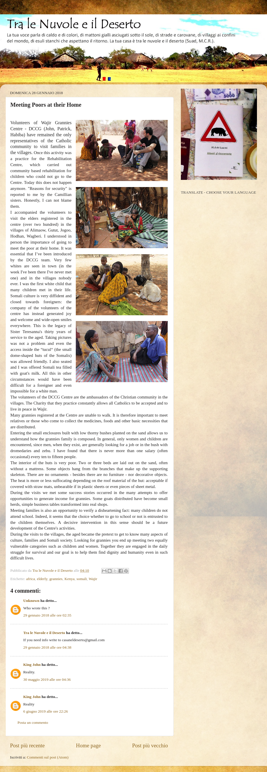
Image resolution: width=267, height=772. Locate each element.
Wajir (93, 579)
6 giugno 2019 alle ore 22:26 (45, 711)
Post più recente (27, 745)
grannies (56, 579)
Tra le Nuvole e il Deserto (44, 633)
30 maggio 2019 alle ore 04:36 (47, 679)
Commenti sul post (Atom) (47, 757)
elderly (42, 579)
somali (81, 579)
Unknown (31, 600)
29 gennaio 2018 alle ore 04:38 (47, 647)
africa (30, 579)
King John (31, 664)
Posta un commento (33, 722)
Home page (88, 745)
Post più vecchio (150, 745)
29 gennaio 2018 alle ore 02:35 (47, 615)
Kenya (69, 579)
